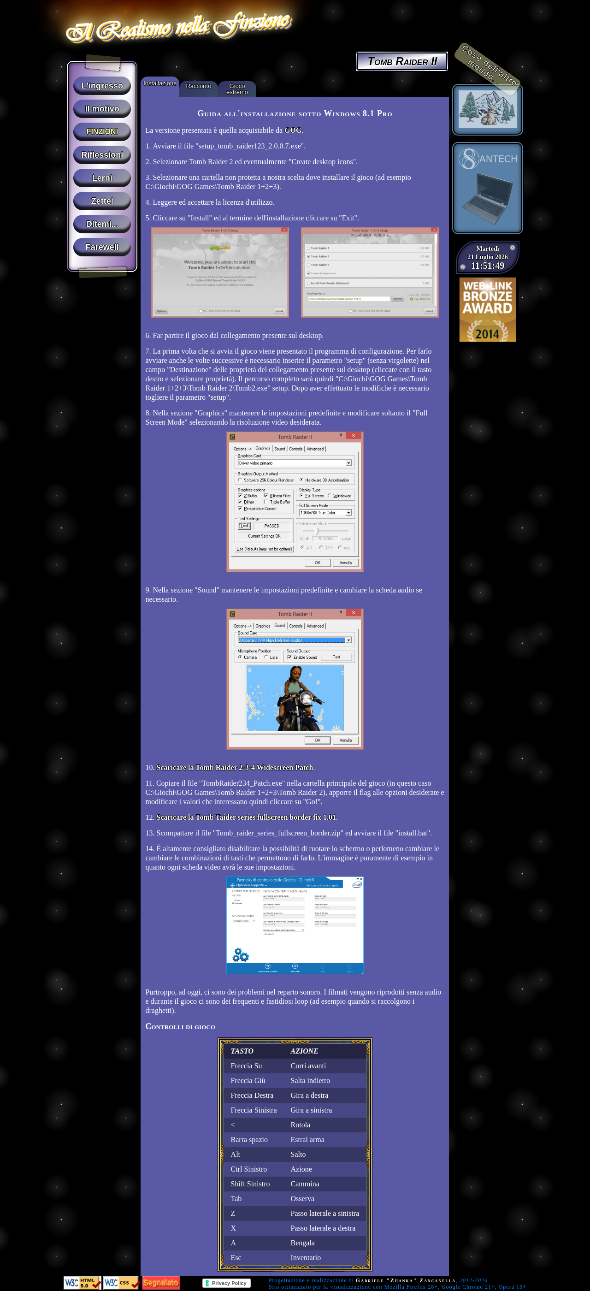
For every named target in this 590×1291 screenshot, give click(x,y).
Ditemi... (102, 224)
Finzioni (102, 132)
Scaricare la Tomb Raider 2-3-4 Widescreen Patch (234, 767)
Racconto (198, 86)
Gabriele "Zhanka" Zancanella (406, 1280)
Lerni (102, 178)
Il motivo (102, 108)
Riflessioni (102, 155)
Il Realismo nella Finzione (175, 26)
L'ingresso (102, 85)
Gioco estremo (237, 89)
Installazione (160, 83)
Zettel (102, 201)
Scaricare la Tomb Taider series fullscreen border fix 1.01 (246, 817)
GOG (292, 130)
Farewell (102, 247)
